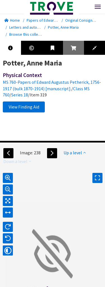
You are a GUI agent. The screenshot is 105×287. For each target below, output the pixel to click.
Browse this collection (29, 34)
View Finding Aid (24, 107)
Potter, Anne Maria (63, 27)
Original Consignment (83, 20)
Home (12, 20)
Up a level (75, 152)
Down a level (17, 161)
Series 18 (19, 95)
